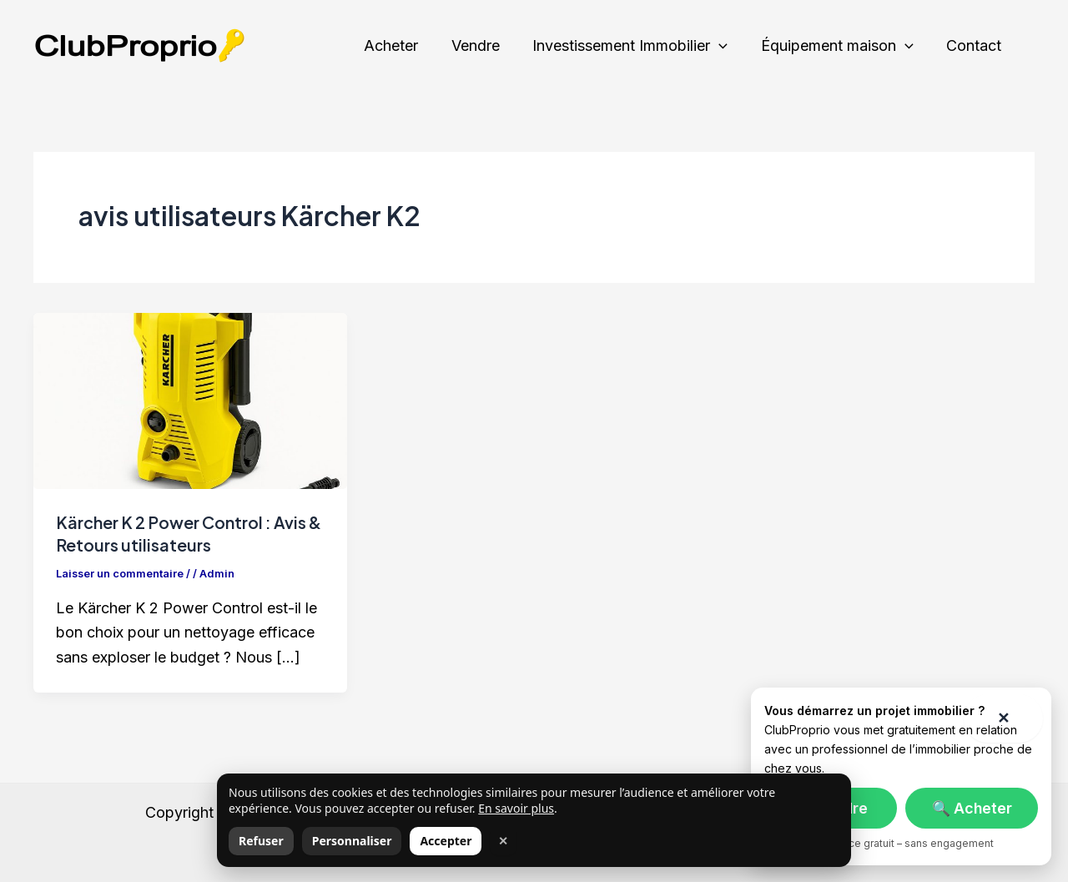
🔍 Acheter (972, 808)
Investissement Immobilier (637, 46)
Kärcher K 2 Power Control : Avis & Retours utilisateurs (183, 533)
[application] (726, 46)
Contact (975, 45)
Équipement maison (841, 46)
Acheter (404, 45)
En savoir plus (516, 808)
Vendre (485, 45)
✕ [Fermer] (503, 841)
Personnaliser (352, 841)
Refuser (261, 841)
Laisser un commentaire (120, 572)
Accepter (445, 841)
